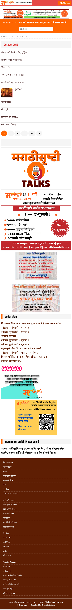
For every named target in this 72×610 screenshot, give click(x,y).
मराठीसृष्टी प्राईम (8, 589)
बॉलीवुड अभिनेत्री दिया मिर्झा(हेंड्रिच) (14, 52)
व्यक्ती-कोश (7, 538)
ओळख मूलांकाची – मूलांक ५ (15, 340)
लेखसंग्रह (6, 533)
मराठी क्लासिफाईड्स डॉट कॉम (12, 575)
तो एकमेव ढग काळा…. (9, 117)
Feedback (6, 489)
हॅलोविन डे (18, 89)
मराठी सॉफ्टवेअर (8, 527)
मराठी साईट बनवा (8, 513)
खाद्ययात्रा (6, 547)
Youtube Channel (9, 562)
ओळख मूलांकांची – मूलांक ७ (15, 327)
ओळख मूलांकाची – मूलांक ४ (15, 344)
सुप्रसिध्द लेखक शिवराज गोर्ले (11, 59)
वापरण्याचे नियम (8, 480)
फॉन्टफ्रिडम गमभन (9, 593)
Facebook (7, 566)
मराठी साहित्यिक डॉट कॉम (11, 584)
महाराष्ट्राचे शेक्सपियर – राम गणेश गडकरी (21, 348)
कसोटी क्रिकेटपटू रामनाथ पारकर (13, 82)
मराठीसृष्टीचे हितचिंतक (10, 505)
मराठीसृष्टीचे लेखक (9, 500)
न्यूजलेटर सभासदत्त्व (9, 476)
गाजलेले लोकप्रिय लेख (10, 522)
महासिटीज (6, 542)
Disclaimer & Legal (10, 494)
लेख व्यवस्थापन (8, 462)
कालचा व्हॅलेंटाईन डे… (11, 361)
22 (32, 133)
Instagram (7, 571)
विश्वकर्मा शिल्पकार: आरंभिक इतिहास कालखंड (24, 356)
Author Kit (7, 471)
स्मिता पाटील (6, 67)
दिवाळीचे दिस (6, 102)
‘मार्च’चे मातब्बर (8, 336)
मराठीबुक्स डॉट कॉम (9, 580)
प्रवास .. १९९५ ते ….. (9, 509)
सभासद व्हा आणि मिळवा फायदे (22, 442)
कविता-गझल (7, 555)
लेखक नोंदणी (7, 467)
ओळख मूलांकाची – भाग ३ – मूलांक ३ (19, 352)
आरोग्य (5, 551)
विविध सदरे (6, 518)
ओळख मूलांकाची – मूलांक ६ (15, 331)
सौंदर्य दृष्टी (4, 109)
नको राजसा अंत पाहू (8, 124)
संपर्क (4, 485)
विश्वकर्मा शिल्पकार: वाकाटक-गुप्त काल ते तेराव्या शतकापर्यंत (31, 323)
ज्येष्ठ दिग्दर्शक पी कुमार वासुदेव (12, 74)
